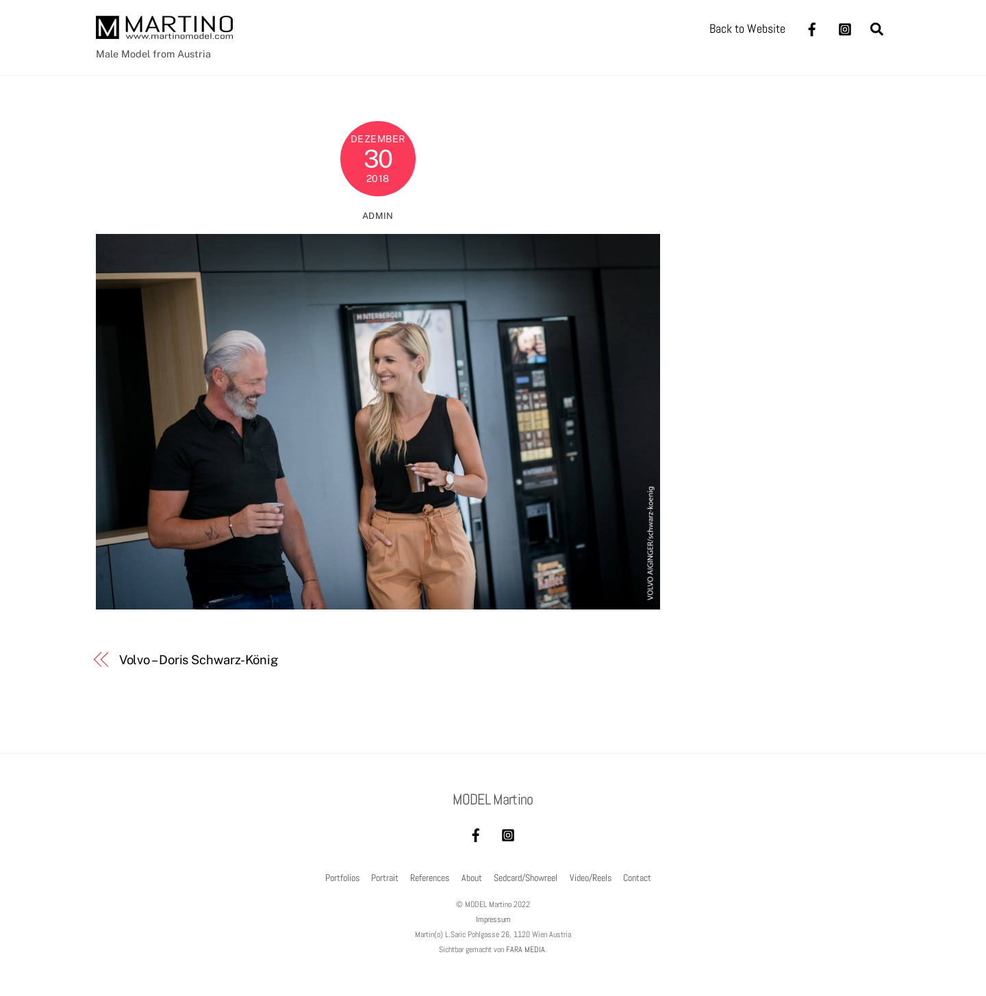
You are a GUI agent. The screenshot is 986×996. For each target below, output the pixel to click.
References (429, 878)
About (472, 878)
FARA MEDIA (525, 949)
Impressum (493, 919)
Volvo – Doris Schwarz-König (199, 660)
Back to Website (747, 28)
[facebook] (812, 28)
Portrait (385, 878)
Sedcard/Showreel (525, 878)
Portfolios (342, 878)
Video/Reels (590, 878)
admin (378, 216)
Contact (637, 878)
